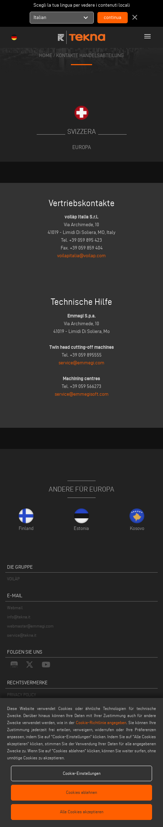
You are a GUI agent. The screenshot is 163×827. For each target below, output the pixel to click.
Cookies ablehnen (81, 792)
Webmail (15, 607)
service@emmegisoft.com (82, 394)
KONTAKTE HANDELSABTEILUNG (90, 55)
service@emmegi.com (81, 362)
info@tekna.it (18, 617)
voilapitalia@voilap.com (81, 255)
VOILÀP (13, 578)
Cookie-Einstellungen (82, 773)
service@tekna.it (21, 635)
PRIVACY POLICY (21, 694)
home (45, 55)
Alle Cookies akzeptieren (81, 811)
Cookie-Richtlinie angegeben (101, 722)
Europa (81, 147)
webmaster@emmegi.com (30, 626)
